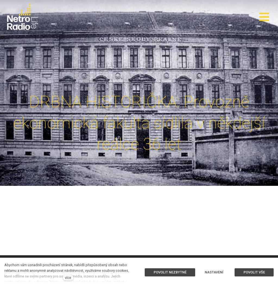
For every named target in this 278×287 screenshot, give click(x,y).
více (68, 278)
